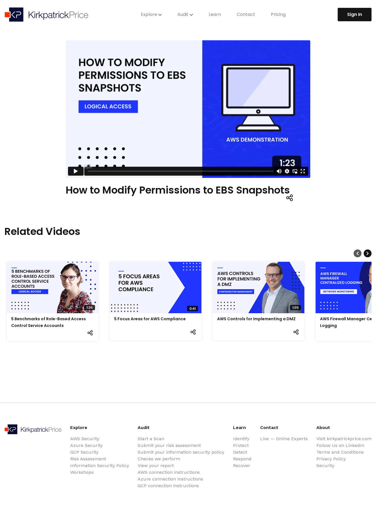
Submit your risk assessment (169, 445)
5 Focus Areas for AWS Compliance (150, 319)
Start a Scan (151, 438)
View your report (156, 465)
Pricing (278, 14)
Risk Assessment (88, 458)
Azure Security (86, 445)
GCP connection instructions (168, 485)
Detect (240, 452)
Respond (242, 458)
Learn (215, 14)
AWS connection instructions (169, 472)
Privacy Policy (331, 458)
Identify (241, 438)
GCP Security (84, 452)
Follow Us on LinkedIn (340, 445)
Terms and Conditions (340, 452)
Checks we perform (159, 458)
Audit (185, 14)
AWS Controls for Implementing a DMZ (256, 319)
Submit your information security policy (181, 452)
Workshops (82, 472)
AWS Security (84, 438)
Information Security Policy (99, 465)
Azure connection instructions (170, 479)
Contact (246, 14)
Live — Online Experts (284, 438)
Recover (241, 465)
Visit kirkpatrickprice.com (344, 438)
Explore (151, 14)
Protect (241, 445)
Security (325, 465)
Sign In (354, 14)
